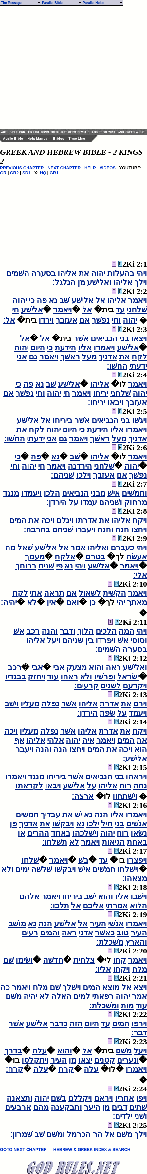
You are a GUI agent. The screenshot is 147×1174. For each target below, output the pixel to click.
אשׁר (81, 338)
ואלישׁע (99, 282)
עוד (53, 676)
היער (92, 1107)
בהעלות (120, 273)
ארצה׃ (83, 796)
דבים (119, 1107)
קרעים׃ (86, 686)
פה (42, 300)
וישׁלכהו (85, 833)
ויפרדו (106, 640)
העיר (98, 923)
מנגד (11, 493)
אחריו (124, 1098)
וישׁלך (72, 987)
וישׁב (12, 704)
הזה (76, 1023)
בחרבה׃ (37, 529)
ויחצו (139, 529)
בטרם (95, 556)
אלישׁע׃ (135, 758)
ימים (22, 869)
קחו (119, 960)
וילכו (83, 475)
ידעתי (138, 366)
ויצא (140, 987)
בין (89, 640)
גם (33, 357)
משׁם (14, 996)
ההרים (38, 833)
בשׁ (83, 860)
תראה (54, 593)
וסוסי (138, 640)
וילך (140, 282)
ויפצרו (137, 860)
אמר (77, 547)
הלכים (106, 631)
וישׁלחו (128, 869)
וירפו (139, 1023)
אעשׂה (136, 556)
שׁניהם (62, 529)
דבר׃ (139, 1033)
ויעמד (138, 713)
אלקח (65, 556)
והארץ (136, 942)
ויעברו (85, 529)
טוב (123, 933)
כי (32, 300)
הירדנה (80, 466)
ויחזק (36, 676)
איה (88, 740)
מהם (41, 1107)
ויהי (141, 273)
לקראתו (29, 785)
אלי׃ (140, 575)
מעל (89, 357)
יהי (121, 602)
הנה (122, 529)
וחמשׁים (134, 493)
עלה (39, 1051)
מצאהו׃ (134, 878)
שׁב (64, 300)
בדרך (13, 1051)
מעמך (35, 556)
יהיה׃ (9, 602)
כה (5, 987)
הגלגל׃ (64, 282)
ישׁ (78, 814)
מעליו (30, 704)
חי (15, 309)
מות (127, 1005)
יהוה (98, 273)
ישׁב (90, 896)
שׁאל (25, 547)
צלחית (84, 960)
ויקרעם (135, 686)
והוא (96, 667)
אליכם (93, 905)
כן (92, 602)
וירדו (46, 320)
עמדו (88, 502)
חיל (107, 823)
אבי (58, 667)
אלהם (29, 896)
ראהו (69, 676)
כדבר (58, 1023)
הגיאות (113, 842)
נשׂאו (139, 833)
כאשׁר (105, 933)
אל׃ (9, 320)
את (84, 273)
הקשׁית (114, 593)
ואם (72, 602)
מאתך (137, 602)
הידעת (65, 347)
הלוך (85, 631)
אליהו (67, 273)
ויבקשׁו (63, 823)
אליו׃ (103, 969)
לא (32, 602)
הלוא (138, 905)
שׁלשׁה (41, 869)
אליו (85, 347)
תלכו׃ (59, 905)
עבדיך (50, 814)
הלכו (52, 493)
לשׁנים (111, 686)
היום (37, 347)
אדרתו (86, 520)
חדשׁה (53, 960)
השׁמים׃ (107, 649)
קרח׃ (14, 1069)
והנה (105, 529)
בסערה (43, 273)
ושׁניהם (110, 502)
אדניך (108, 357)
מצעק (76, 667)
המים (18, 520)
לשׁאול (90, 593)
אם (84, 320)
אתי (36, 593)
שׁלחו (30, 860)
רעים (30, 933)
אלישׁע (82, 300)
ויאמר (137, 300)
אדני (86, 933)
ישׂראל (128, 676)
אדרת (109, 704)
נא (53, 300)
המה (126, 631)
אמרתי (117, 905)
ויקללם (80, 1098)
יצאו (85, 1060)
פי (59, 566)
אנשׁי (116, 923)
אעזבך (66, 320)
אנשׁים (136, 823)
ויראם (103, 1098)
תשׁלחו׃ (54, 842)
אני (22, 357)
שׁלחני (137, 309)
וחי (116, 320)
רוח (125, 785)
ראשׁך (70, 357)
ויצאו (139, 338)
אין (51, 602)
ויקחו (121, 969)
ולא (86, 676)
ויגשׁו (139, 420)
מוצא (110, 987)
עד (120, 309)
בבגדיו (15, 676)
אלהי (55, 740)
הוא (140, 749)
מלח (139, 969)
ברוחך (25, 566)
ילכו (92, 823)
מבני (98, 493)
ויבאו (115, 402)
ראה (113, 667)
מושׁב (17, 923)
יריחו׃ (96, 402)
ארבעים (18, 1107)
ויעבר (24, 749)
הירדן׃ (56, 502)
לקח (139, 357)
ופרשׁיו (104, 676)
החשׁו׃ (117, 366)
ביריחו (62, 420)
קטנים (104, 1060)
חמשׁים (27, 814)
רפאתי (103, 996)
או (21, 833)
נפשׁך (101, 320)
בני (124, 338)
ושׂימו (24, 960)
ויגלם (64, 520)
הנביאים (104, 338)
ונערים (128, 1060)
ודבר (67, 631)
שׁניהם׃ (62, 475)
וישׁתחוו (125, 796)
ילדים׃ (122, 1116)
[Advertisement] (61, 67)
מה (10, 547)
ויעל (53, 640)
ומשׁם (55, 1134)
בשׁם (58, 1098)
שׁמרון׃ (21, 1134)
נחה (140, 785)
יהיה (30, 996)
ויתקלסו (35, 1060)
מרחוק (135, 502)
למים (81, 996)
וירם (140, 704)
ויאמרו (104, 347)
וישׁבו (139, 896)
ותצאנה (19, 1098)
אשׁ (18, 631)
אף (19, 740)
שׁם (8, 960)
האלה (61, 996)
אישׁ (113, 493)
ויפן (141, 1098)
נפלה (50, 704)
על (73, 502)
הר (97, 1134)
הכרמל (79, 1134)
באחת (137, 842)
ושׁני (140, 1116)
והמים (50, 933)
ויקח (139, 520)
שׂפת (107, 713)
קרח (66, 1069)
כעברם (122, 547)
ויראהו (136, 776)
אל (100, 300)
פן (13, 823)
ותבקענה (66, 1107)
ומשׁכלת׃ (104, 1005)
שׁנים (46, 566)
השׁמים (17, 273)
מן (81, 282)
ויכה (47, 520)
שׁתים (138, 1107)
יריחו (100, 393)
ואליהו (98, 547)
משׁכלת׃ (109, 942)
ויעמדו (31, 493)
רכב (33, 631)
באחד (60, 833)
